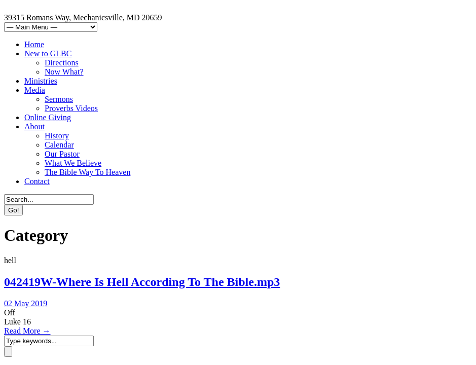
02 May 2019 (25, 303)
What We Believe (73, 163)
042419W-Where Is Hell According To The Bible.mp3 (142, 281)
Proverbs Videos (71, 108)
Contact (37, 181)
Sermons (59, 99)
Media (34, 90)
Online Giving (47, 117)
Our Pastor (62, 154)
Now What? (64, 71)
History (57, 135)
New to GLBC (47, 53)
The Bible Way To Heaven (87, 172)
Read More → (27, 330)
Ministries (40, 81)
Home (34, 44)
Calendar (59, 144)
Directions (62, 62)
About (34, 126)
